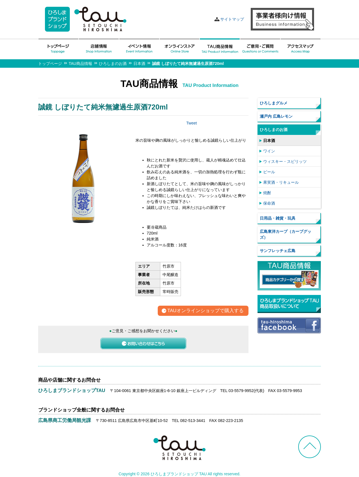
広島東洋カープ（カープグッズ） (285, 234)
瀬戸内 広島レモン (276, 116)
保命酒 (269, 203)
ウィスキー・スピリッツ (285, 161)
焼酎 (267, 193)
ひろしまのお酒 (113, 63)
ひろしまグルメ (273, 103)
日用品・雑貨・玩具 (277, 218)
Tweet (191, 123)
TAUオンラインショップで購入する (205, 311)
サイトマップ (232, 19)
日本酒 (139, 63)
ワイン (269, 151)
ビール (269, 172)
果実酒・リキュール (281, 182)
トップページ (50, 63)
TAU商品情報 (80, 63)
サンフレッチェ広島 (277, 250)
